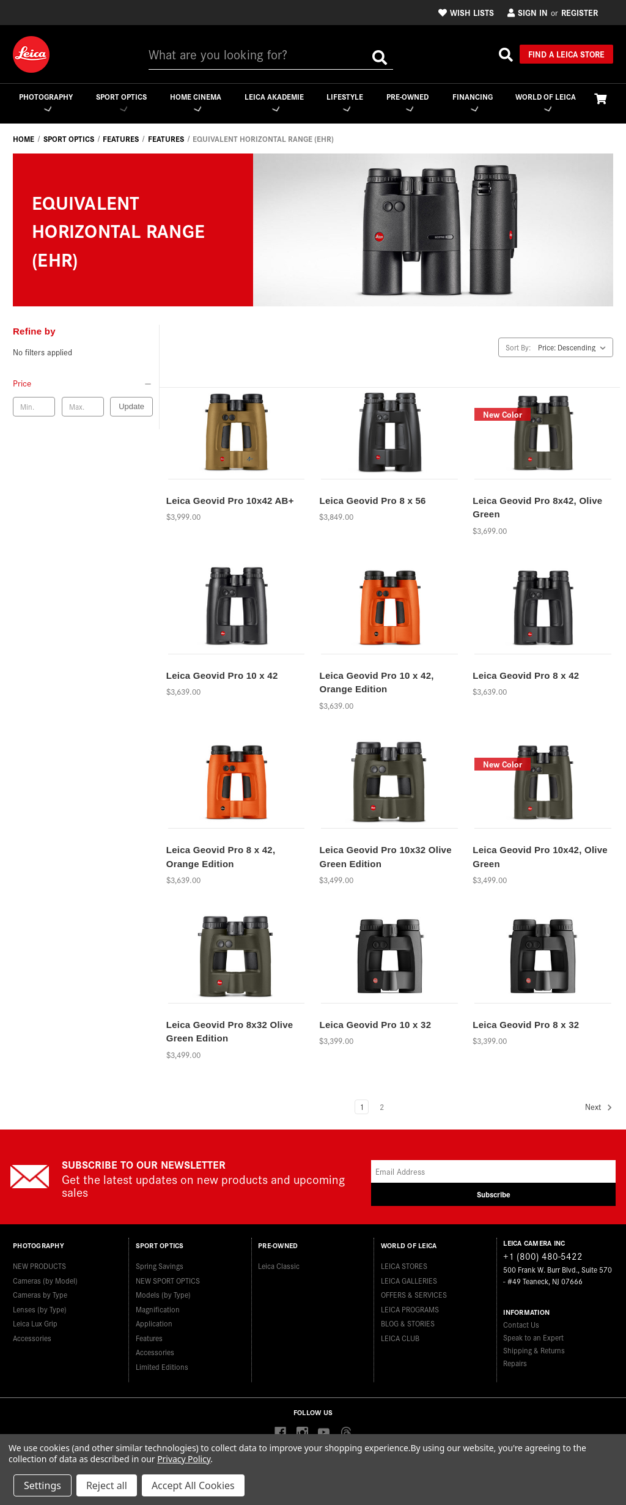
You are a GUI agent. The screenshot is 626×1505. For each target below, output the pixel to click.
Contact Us (521, 1325)
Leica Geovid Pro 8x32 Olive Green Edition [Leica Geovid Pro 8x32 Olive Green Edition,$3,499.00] (229, 1032)
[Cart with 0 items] (600, 98)
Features (149, 1334)
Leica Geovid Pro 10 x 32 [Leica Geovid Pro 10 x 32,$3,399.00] (375, 1025)
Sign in (527, 12)
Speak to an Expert (533, 1338)
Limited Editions (162, 1363)
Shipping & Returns (534, 1350)
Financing (472, 102)
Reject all (106, 1485)
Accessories (32, 1334)
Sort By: (518, 347)
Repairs (515, 1363)
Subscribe (493, 1194)
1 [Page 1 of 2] (361, 1107)
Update (131, 407)
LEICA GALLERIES (409, 1276)
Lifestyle (344, 102)
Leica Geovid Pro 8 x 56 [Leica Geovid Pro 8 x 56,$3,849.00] (372, 501)
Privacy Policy (183, 1459)
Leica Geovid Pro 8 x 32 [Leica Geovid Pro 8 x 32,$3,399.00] (526, 1025)
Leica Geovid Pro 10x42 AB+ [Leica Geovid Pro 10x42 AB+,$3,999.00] (230, 501)
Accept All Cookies (193, 1485)
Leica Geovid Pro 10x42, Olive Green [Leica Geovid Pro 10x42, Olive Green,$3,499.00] (540, 857)
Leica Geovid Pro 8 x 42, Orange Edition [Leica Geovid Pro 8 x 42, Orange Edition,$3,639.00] (221, 857)
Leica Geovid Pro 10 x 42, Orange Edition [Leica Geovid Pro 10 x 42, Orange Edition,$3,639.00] (376, 683)
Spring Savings (159, 1262)
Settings (42, 1485)
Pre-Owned (407, 102)
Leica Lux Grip (35, 1320)
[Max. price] (83, 407)
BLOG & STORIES (408, 1320)
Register (579, 12)
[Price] (83, 383)
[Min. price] (34, 407)
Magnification (158, 1305)
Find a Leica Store (566, 54)
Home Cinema (194, 102)
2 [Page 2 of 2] (382, 1107)
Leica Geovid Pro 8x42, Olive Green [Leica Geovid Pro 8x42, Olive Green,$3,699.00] (537, 508)
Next (599, 1107)
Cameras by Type (40, 1291)
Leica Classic (279, 1262)
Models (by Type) (163, 1291)
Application (154, 1320)
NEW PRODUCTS (39, 1262)
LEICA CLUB (400, 1334)
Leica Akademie (273, 102)
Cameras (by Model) (45, 1276)
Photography (45, 102)
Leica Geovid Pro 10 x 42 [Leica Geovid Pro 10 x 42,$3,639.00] (222, 676)
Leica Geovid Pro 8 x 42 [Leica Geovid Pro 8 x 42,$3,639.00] (526, 676)
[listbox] (574, 348)
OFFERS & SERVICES (414, 1291)
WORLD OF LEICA (545, 102)
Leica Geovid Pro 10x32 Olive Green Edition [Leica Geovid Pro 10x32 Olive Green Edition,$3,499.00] (385, 857)
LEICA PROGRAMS (410, 1305)
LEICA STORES (404, 1262)
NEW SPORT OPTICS (168, 1276)
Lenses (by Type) (40, 1305)
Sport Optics (120, 102)
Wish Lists (466, 12)
